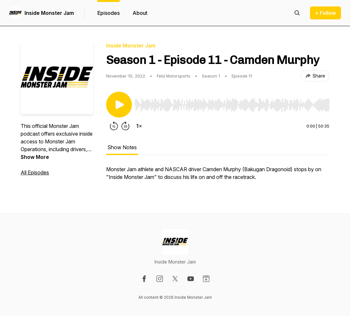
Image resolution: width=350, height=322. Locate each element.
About (140, 13)
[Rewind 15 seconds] (113, 125)
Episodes (108, 13)
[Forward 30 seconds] (125, 125)
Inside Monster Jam (49, 13)
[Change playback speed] (139, 125)
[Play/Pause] (119, 105)
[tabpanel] (217, 176)
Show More (35, 157)
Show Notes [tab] (122, 147)
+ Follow (325, 13)
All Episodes (35, 172)
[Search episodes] (297, 13)
